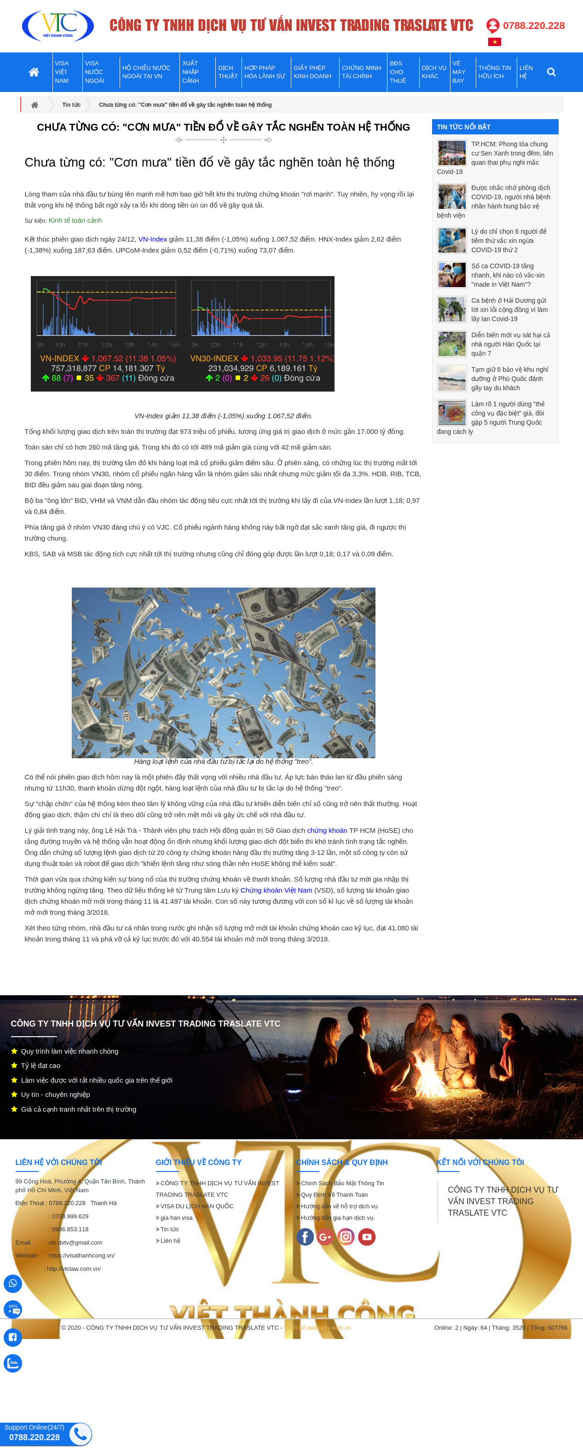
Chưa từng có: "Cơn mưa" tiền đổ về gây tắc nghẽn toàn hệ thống (223, 127)
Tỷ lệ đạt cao (36, 1065)
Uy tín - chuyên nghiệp (50, 1094)
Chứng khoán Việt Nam (276, 890)
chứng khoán (327, 830)
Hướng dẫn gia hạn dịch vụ (335, 1217)
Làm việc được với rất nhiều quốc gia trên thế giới (92, 1080)
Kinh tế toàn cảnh (75, 220)
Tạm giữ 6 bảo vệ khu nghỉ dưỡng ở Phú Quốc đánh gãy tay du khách (510, 379)
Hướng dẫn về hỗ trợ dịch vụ (337, 1206)
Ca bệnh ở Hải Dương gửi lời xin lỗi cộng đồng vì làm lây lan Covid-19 (510, 310)
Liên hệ (168, 1240)
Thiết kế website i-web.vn (317, 1327)
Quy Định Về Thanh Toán (332, 1194)
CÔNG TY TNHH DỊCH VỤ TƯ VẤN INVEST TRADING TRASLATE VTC (503, 1201)
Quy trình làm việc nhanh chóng (65, 1051)
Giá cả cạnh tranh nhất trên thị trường (74, 1109)
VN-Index (153, 239)
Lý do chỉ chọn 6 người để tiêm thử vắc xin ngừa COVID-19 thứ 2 (509, 241)
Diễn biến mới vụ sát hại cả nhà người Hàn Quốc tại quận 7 (511, 344)
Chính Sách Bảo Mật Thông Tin (340, 1183)
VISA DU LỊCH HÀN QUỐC (195, 1206)
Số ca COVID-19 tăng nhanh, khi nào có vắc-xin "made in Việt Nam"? (508, 275)
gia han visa (174, 1217)
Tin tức (167, 1229)
